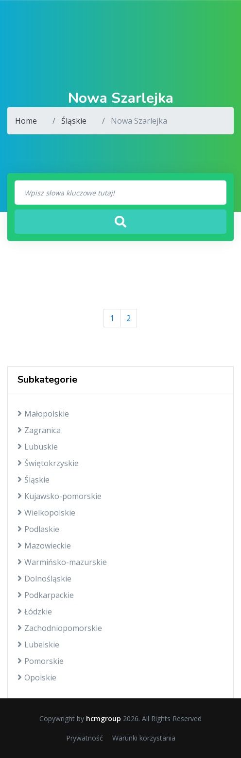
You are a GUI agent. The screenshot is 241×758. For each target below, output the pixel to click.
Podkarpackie (45, 595)
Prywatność (84, 737)
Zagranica (39, 430)
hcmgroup (103, 718)
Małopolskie (43, 413)
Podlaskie (38, 529)
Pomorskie (40, 661)
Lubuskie (37, 446)
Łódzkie (34, 611)
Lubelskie (38, 644)
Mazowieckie (44, 545)
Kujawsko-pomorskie (59, 496)
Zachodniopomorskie (59, 628)
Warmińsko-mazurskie (62, 562)
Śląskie (73, 120)
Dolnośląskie (44, 578)
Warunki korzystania (143, 737)
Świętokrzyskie (48, 463)
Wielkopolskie (46, 512)
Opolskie (36, 677)
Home (26, 120)
